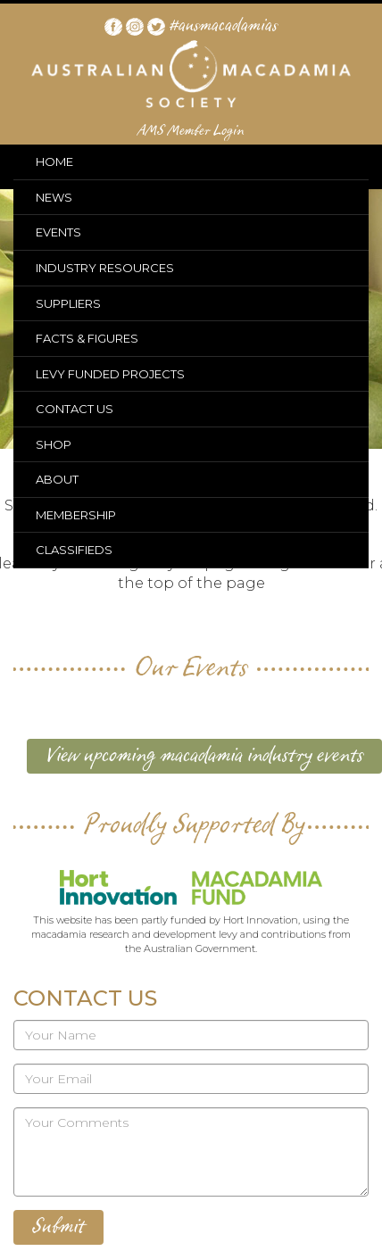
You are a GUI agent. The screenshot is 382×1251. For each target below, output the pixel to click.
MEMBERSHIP (76, 515)
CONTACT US (74, 409)
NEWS (54, 197)
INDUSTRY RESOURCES (105, 268)
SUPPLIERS (68, 303)
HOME (54, 161)
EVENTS (58, 232)
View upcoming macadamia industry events (204, 756)
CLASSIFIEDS (74, 550)
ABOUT (57, 479)
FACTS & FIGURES (87, 338)
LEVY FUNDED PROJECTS (110, 374)
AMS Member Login (191, 131)
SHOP (53, 444)
